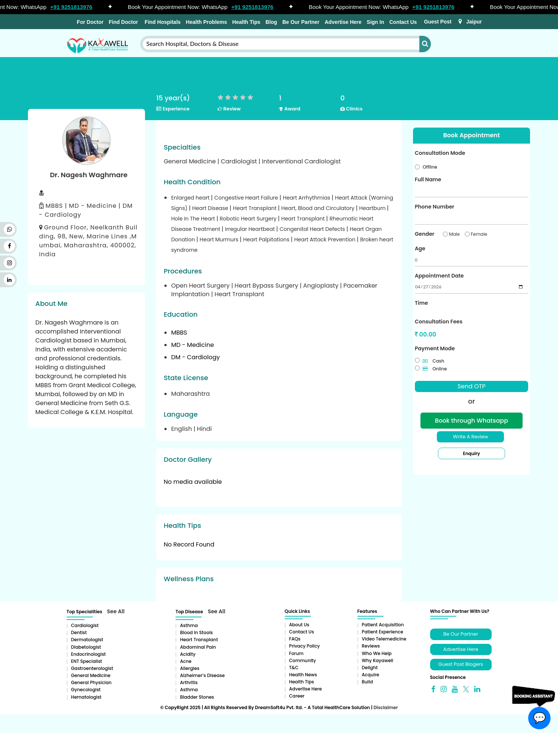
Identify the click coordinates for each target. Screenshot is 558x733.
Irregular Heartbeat (250, 229)
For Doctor (89, 22)
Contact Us (403, 22)
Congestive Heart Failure (247, 197)
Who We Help (377, 653)
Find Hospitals (161, 22)
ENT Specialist (86, 661)
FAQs (294, 639)
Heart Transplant (255, 208)
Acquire (370, 674)
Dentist (79, 632)
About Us (299, 624)
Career (297, 696)
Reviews (371, 646)
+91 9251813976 (78, 7)
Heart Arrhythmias (307, 197)
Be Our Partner (300, 22)
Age (420, 248)
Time (421, 303)
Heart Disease (211, 208)
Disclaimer (385, 707)
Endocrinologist (88, 654)
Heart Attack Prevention (325, 239)
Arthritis (189, 682)
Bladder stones (197, 697)
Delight (370, 667)
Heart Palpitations (267, 239)
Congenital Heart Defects (313, 229)
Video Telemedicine (384, 639)
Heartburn (373, 208)
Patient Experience (382, 632)
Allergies (189, 668)
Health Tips (246, 22)
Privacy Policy (304, 646)
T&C (294, 667)
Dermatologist (87, 639)
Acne (186, 661)
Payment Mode (435, 348)
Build (367, 682)
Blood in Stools (196, 632)
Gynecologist (86, 689)
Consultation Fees (439, 321)
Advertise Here (343, 22)
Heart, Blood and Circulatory (318, 208)
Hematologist (86, 697)
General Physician (91, 682)
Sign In (375, 22)
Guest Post (437, 22)
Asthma (189, 625)
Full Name (428, 179)
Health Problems (206, 22)
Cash (433, 361)
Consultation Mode (440, 153)
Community (302, 660)
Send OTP (471, 386)
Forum (296, 653)
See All (115, 611)
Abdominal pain (198, 647)
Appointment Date (439, 275)
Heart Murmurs (220, 239)
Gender (424, 234)
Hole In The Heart (194, 218)
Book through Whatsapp (471, 420)
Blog (271, 22)
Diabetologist (86, 647)
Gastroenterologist (92, 668)
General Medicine (91, 675)
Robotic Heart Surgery (249, 218)
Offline (430, 167)
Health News (303, 674)
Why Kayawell (377, 660)
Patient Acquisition (383, 624)
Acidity (187, 654)
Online (435, 369)
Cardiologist (85, 625)
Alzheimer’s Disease (202, 675)
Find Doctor (123, 22)
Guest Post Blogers (460, 664)
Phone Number (434, 206)
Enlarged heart (191, 197)
